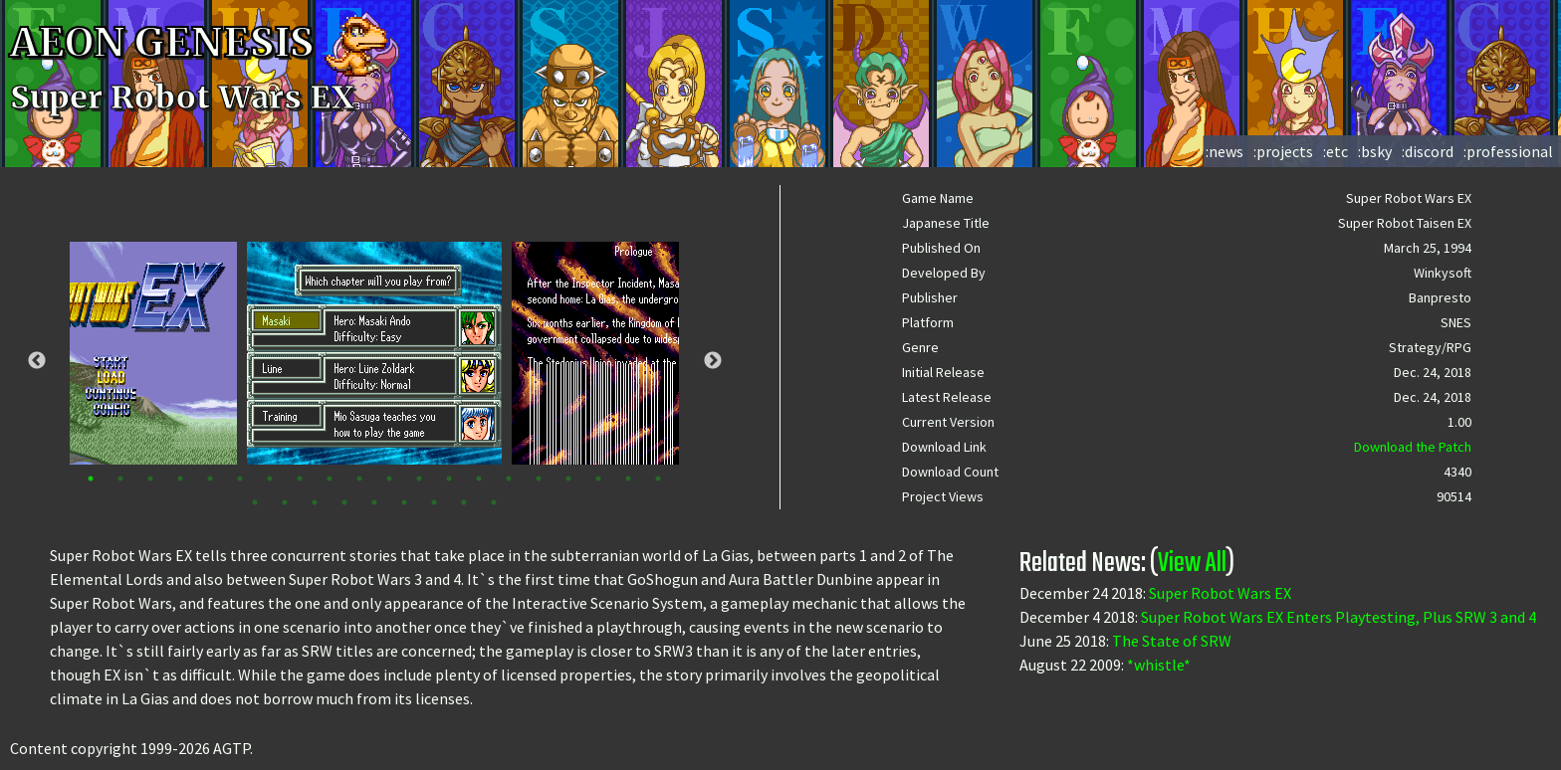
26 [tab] (404, 502)
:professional (1508, 151)
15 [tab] (509, 478)
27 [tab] (434, 502)
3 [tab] (150, 478)
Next (713, 361)
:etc (1335, 151)
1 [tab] (91, 478)
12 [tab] (419, 478)
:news (1224, 151)
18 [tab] (598, 478)
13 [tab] (449, 478)
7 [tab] (270, 478)
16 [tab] (539, 478)
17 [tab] (568, 478)
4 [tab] (180, 478)
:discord (1427, 151)
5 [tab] (210, 478)
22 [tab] (285, 502)
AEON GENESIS (201, 43)
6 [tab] (240, 478)
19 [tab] (628, 478)
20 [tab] (658, 478)
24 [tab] (344, 502)
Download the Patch (1412, 447)
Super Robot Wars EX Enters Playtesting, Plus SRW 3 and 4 (1338, 617)
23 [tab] (315, 502)
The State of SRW (1171, 641)
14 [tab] (479, 478)
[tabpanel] (374, 353)
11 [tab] (389, 478)
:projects (1283, 151)
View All (1192, 563)
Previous (37, 361)
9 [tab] (329, 478)
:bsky (1375, 151)
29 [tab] (494, 502)
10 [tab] (359, 478)
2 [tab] (120, 478)
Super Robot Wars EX (1220, 593)
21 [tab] (255, 502)
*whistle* (1159, 664)
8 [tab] (300, 478)
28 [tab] (464, 502)
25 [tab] (374, 502)
